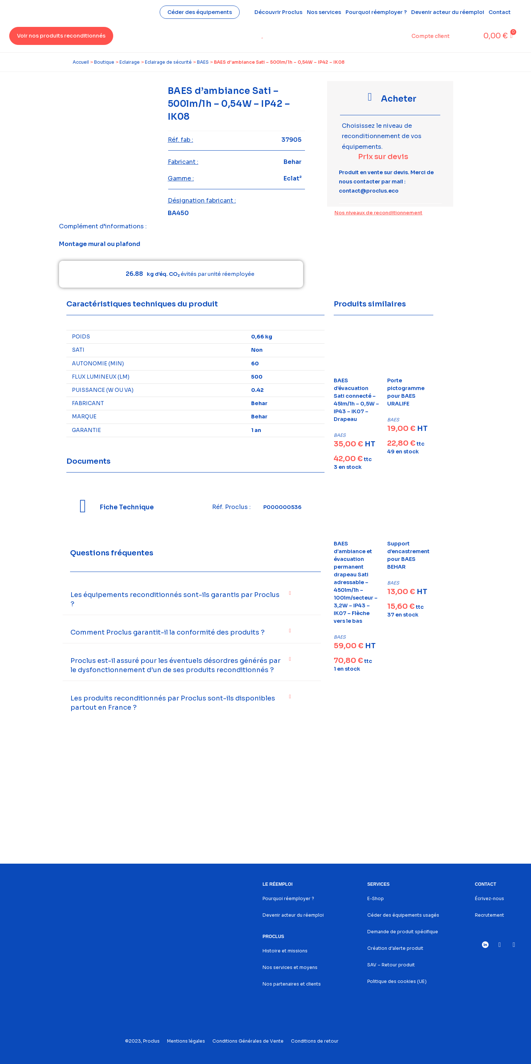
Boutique (104, 62)
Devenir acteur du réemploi (447, 12)
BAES (203, 62)
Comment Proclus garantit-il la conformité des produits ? (167, 632)
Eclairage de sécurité (168, 62)
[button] (191, 599)
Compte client (431, 36)
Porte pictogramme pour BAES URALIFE (405, 392)
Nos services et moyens (290, 967)
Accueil (81, 62)
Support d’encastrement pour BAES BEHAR (408, 555)
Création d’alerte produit (395, 948)
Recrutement (489, 915)
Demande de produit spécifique (402, 931)
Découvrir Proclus (278, 12)
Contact (500, 12)
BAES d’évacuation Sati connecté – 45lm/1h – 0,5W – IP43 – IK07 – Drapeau (356, 399)
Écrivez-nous (489, 898)
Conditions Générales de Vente (248, 1041)
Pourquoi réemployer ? (376, 12)
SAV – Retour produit (391, 965)
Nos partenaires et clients (292, 984)
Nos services (324, 12)
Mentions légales (186, 1041)
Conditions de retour (315, 1041)
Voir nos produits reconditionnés (61, 35)
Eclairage (129, 62)
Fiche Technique (127, 507)
